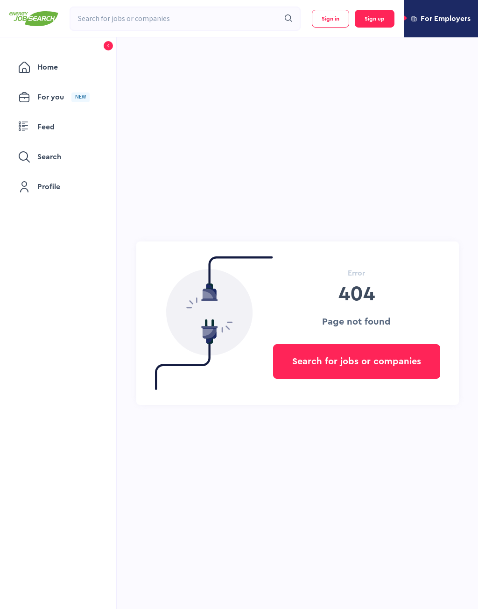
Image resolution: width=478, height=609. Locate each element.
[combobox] (175, 18)
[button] (441, 18)
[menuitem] (58, 67)
